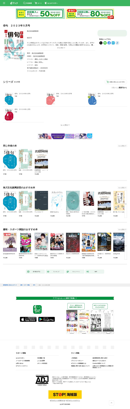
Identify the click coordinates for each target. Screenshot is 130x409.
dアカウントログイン (22, 366)
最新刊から (123, 87)
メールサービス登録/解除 (23, 360)
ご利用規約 (74, 358)
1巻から (114, 87)
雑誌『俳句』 (39, 62)
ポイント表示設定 (42, 363)
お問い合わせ (19, 363)
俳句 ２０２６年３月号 (64, 93)
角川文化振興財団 (32, 31)
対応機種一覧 (41, 358)
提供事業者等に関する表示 (100, 358)
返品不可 (29, 37)
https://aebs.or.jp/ (58, 383)
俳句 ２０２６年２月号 (105, 93)
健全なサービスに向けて (99, 360)
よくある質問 (41, 360)
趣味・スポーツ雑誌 (41, 59)
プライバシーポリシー (77, 360)
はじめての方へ (20, 358)
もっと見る (121, 146)
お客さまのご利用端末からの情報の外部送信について (103, 366)
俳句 (36, 65)
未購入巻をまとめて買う (117, 82)
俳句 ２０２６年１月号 (22, 109)
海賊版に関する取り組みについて (80, 366)
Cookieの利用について (99, 363)
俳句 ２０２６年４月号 (22, 93)
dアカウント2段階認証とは (78, 363)
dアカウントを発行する (57, 400)
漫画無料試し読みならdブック (10, 285)
